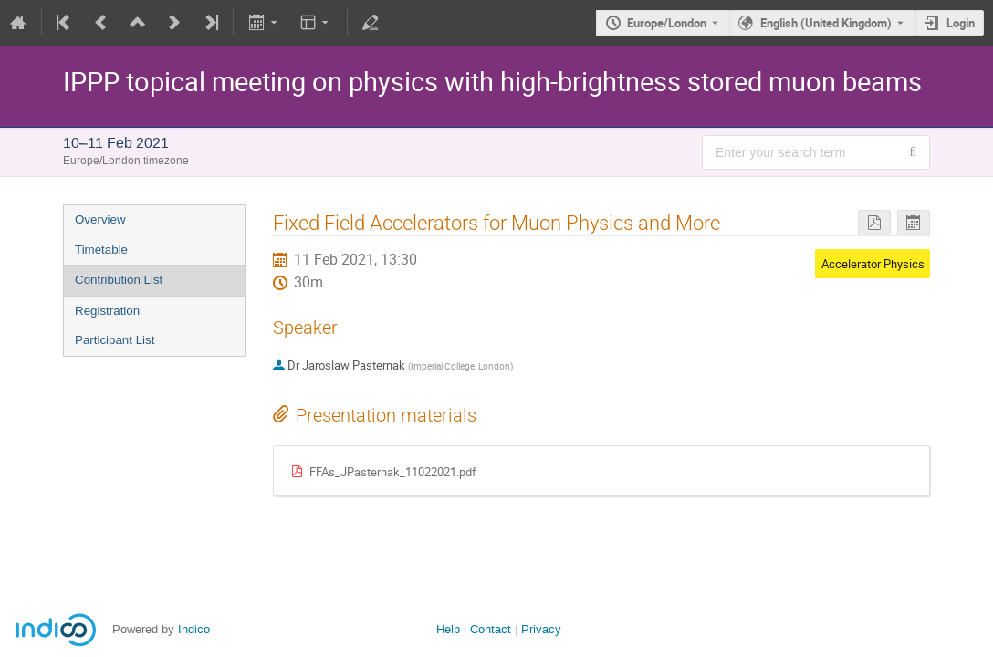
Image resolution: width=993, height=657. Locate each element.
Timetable (101, 249)
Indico (194, 629)
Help (448, 629)
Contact (490, 629)
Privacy (541, 629)
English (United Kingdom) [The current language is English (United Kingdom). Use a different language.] (826, 23)
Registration (107, 311)
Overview (100, 219)
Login (960, 23)
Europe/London (666, 23)
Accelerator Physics (873, 264)
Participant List (114, 340)
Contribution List (118, 280)
